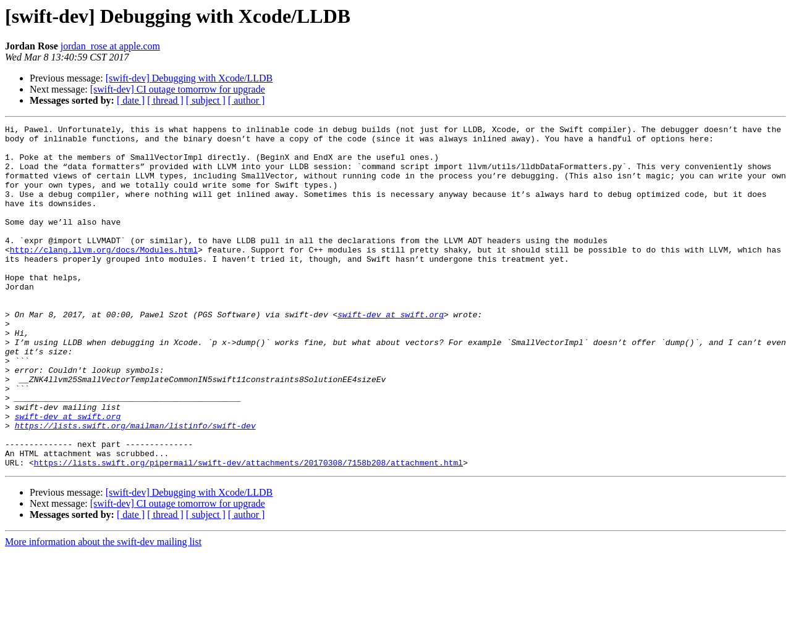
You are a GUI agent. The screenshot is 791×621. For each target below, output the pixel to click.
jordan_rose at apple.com (110, 46)
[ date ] (131, 100)
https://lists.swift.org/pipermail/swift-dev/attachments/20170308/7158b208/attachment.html (248, 530)
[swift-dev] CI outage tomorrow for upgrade (177, 89)
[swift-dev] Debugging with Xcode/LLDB (189, 78)
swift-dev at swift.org (390, 353)
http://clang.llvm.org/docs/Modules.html (104, 275)
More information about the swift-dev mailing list (103, 610)
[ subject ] (206, 100)
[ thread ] (165, 100)
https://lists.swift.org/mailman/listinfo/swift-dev (135, 486)
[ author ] (246, 100)
